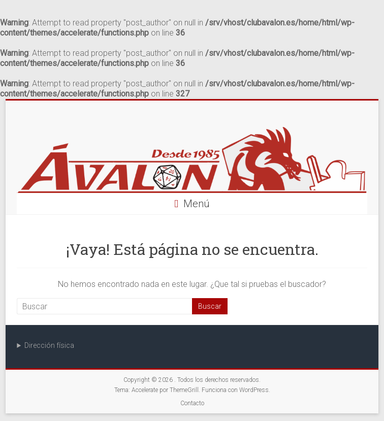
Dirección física (49, 345)
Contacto (192, 403)
